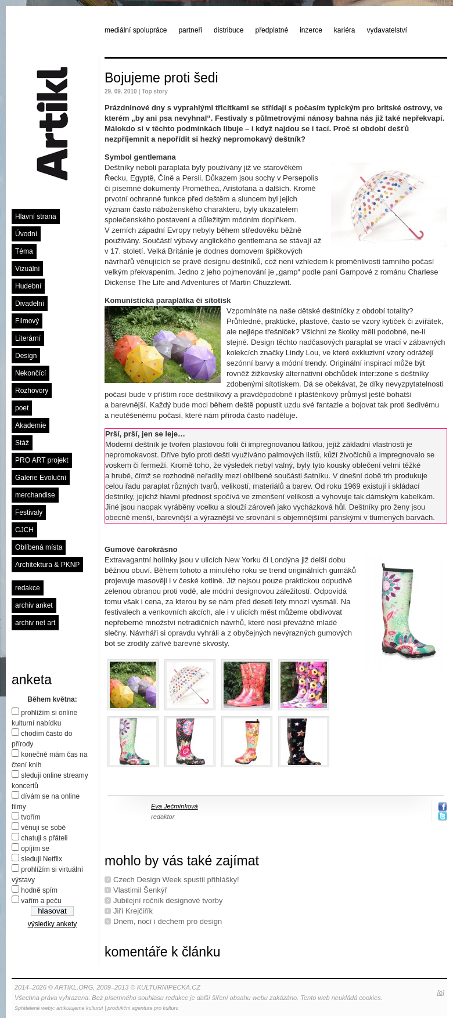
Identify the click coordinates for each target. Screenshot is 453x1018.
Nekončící (30, 373)
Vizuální (27, 269)
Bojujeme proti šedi (161, 77)
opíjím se (35, 848)
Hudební (28, 286)
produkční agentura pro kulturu (143, 1008)
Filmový (27, 321)
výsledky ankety (52, 924)
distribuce (228, 30)
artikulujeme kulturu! (79, 1008)
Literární (28, 338)
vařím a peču (41, 901)
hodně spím (39, 890)
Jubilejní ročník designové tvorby (168, 900)
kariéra (344, 30)
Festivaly (28, 512)
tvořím (30, 817)
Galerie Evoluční (40, 478)
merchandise (35, 495)
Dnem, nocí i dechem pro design (167, 921)
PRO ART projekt (42, 460)
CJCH (24, 530)
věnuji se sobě (43, 828)
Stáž (22, 443)
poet (21, 408)
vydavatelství (387, 30)
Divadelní (29, 303)
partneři (190, 30)
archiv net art (35, 623)
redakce (27, 588)
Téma (24, 251)
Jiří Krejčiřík (133, 911)
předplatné (271, 30)
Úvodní (26, 234)
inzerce (311, 30)
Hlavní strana (35, 216)
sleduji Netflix (41, 859)
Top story (155, 91)
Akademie (30, 425)
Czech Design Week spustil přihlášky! (176, 879)
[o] (440, 992)
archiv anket (34, 605)
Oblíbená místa (38, 547)
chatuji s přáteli (44, 838)
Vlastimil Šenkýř (140, 890)
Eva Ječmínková (174, 806)
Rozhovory (31, 391)
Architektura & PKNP (47, 565)
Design (26, 356)
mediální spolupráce (136, 30)
